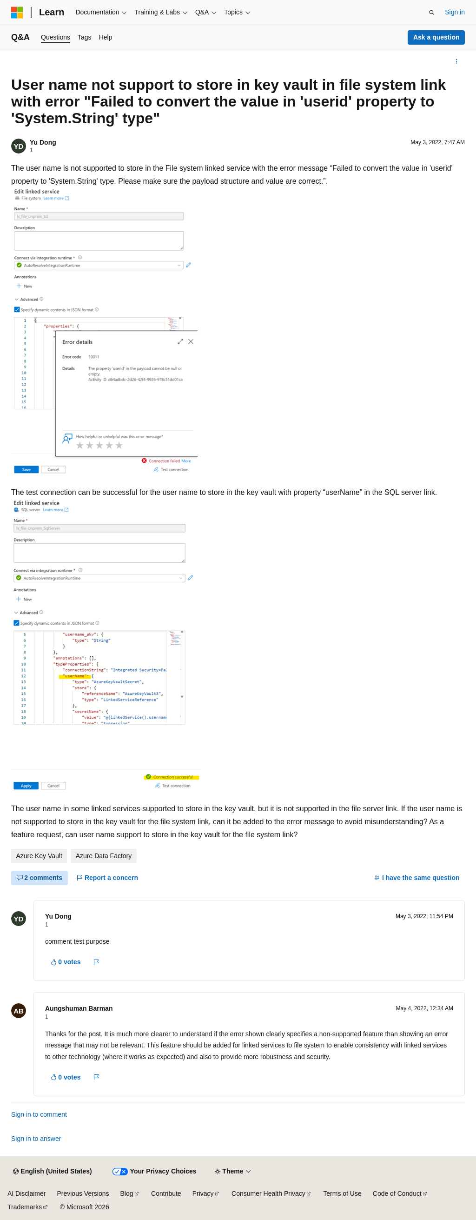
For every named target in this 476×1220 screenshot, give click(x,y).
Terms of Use (342, 1193)
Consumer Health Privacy (268, 1193)
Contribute (166, 1193)
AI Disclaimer (26, 1193)
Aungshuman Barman (78, 1008)
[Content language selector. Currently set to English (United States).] (52, 1171)
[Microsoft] (17, 13)
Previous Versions (83, 1193)
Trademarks (24, 1207)
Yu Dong (43, 142)
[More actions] (457, 61)
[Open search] (432, 12)
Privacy (203, 1193)
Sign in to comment (39, 1114)
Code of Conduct (397, 1193)
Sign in (455, 12)
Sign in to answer (36, 1138)
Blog (126, 1193)
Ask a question (436, 37)
